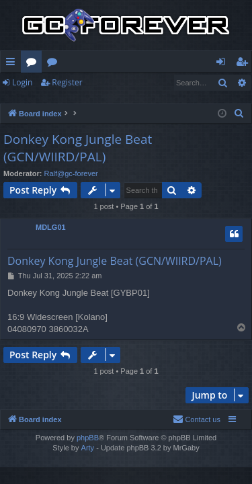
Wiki (54, 64)
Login (22, 82)
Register (67, 82)
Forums (34, 64)
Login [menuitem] (223, 64)
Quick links (13, 64)
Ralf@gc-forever (71, 173)
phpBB (88, 438)
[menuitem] (239, 113)
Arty (88, 448)
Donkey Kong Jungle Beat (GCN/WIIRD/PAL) (77, 148)
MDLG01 (51, 227)
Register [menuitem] (244, 64)
